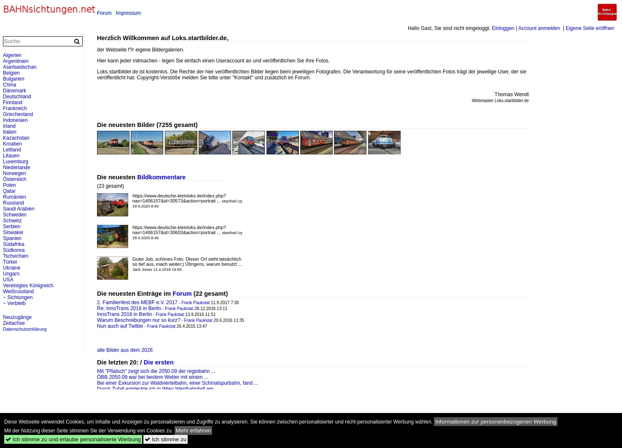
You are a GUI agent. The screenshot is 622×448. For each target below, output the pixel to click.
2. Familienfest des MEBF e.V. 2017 (137, 302)
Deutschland (17, 97)
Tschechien (15, 256)
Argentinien (16, 61)
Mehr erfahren (193, 430)
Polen (9, 185)
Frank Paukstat (195, 302)
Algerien (12, 55)
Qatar (9, 191)
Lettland (12, 150)
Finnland (12, 102)
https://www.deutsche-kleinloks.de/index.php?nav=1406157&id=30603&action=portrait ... (187, 232)
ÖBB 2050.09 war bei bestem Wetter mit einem (150, 377)
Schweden (15, 215)
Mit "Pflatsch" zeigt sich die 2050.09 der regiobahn (153, 371)
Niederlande (16, 167)
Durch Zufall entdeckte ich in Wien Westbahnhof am (155, 389)
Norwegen (14, 173)
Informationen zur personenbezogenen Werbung (495, 421)
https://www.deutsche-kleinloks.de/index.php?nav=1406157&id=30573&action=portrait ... (187, 200)
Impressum (128, 13)
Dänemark (14, 91)
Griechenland (18, 114)
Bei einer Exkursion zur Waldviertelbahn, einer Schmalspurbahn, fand (175, 383)
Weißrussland (18, 291)
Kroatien (12, 144)
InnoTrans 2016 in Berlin (124, 314)
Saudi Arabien (19, 209)
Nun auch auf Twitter (120, 326)
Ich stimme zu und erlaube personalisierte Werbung (73, 439)
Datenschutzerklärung (25, 329)
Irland (9, 126)
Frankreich (15, 108)
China (9, 85)
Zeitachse (14, 323)
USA (8, 280)
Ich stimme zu (165, 439)
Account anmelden (539, 28)
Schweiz (12, 221)
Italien (9, 132)
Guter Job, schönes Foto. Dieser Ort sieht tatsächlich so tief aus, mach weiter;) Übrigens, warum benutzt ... (187, 264)
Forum (104, 13)
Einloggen (503, 28)
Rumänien (14, 197)
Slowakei (13, 232)
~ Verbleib (14, 303)
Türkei (10, 262)
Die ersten (159, 362)
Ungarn (11, 274)
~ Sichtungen (17, 297)
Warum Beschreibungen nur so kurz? (138, 320)
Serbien (11, 226)
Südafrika (13, 244)
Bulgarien (13, 79)
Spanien (12, 238)
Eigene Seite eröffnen (589, 28)
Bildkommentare (161, 177)
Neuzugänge (17, 317)
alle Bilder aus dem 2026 (125, 350)
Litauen (11, 156)
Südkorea (13, 250)
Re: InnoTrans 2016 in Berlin (129, 308)
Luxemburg (15, 162)
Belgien (11, 73)
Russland (13, 203)
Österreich (14, 179)
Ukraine (11, 268)
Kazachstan (16, 138)
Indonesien (15, 120)
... (213, 371)
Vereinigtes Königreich (28, 286)
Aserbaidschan (19, 67)
